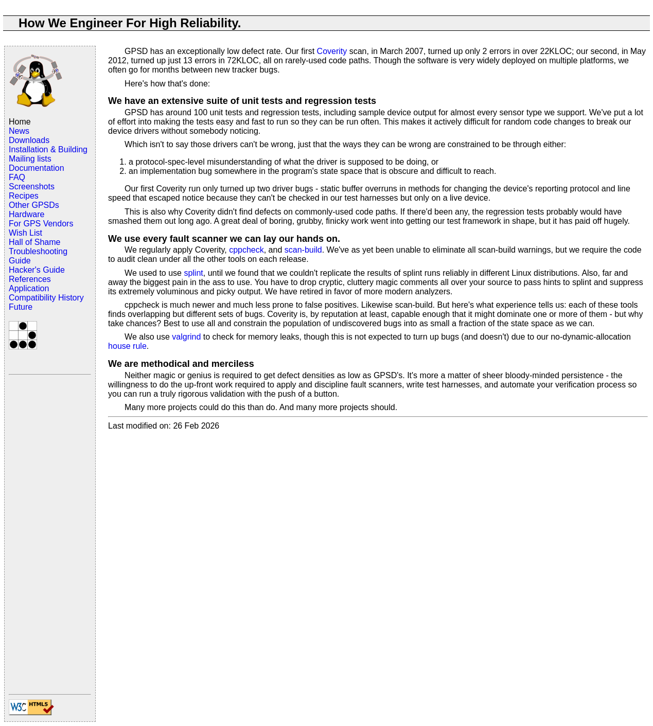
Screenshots (32, 186)
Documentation (36, 168)
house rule (127, 346)
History (71, 297)
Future (20, 307)
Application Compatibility (32, 293)
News (19, 131)
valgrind (186, 336)
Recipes (24, 195)
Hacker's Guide (37, 269)
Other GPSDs (34, 205)
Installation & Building (48, 149)
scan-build (303, 249)
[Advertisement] (50, 533)
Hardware (26, 214)
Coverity (332, 51)
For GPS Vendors (41, 223)
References (30, 279)
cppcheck (246, 249)
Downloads (29, 140)
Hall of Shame (35, 242)
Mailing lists (30, 158)
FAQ (17, 177)
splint (193, 273)
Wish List (25, 232)
